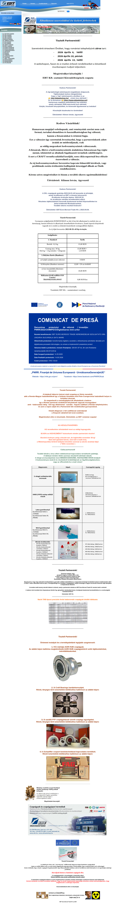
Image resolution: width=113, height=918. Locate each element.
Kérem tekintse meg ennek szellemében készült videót (68, 877)
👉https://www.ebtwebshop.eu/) (74, 100)
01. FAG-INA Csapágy (8, 33)
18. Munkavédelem (7, 59)
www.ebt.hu (70, 3)
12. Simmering (6, 51)
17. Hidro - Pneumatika (8, 58)
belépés (4, 20)
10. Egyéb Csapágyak (8, 47)
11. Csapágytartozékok (8, 50)
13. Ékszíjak (5, 53)
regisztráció (5, 21)
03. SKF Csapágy (7, 36)
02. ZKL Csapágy (6, 35)
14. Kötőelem (5, 54)
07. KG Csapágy (6, 42)
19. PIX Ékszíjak (6, 62)
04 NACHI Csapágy (7, 39)
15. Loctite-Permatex (7, 55)
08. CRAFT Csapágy (7, 44)
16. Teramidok (6, 57)
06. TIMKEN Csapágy (8, 40)
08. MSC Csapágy (7, 46)
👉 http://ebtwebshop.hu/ (58, 98)
